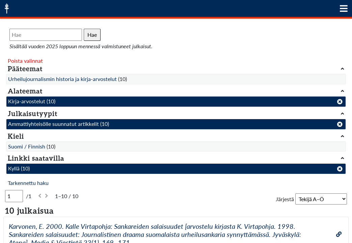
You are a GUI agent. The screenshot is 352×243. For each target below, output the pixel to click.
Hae (92, 34)
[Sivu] (14, 196)
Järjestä (285, 199)
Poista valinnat (25, 60)
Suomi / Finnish (26, 146)
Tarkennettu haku (28, 183)
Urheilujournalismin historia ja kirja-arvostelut (62, 79)
